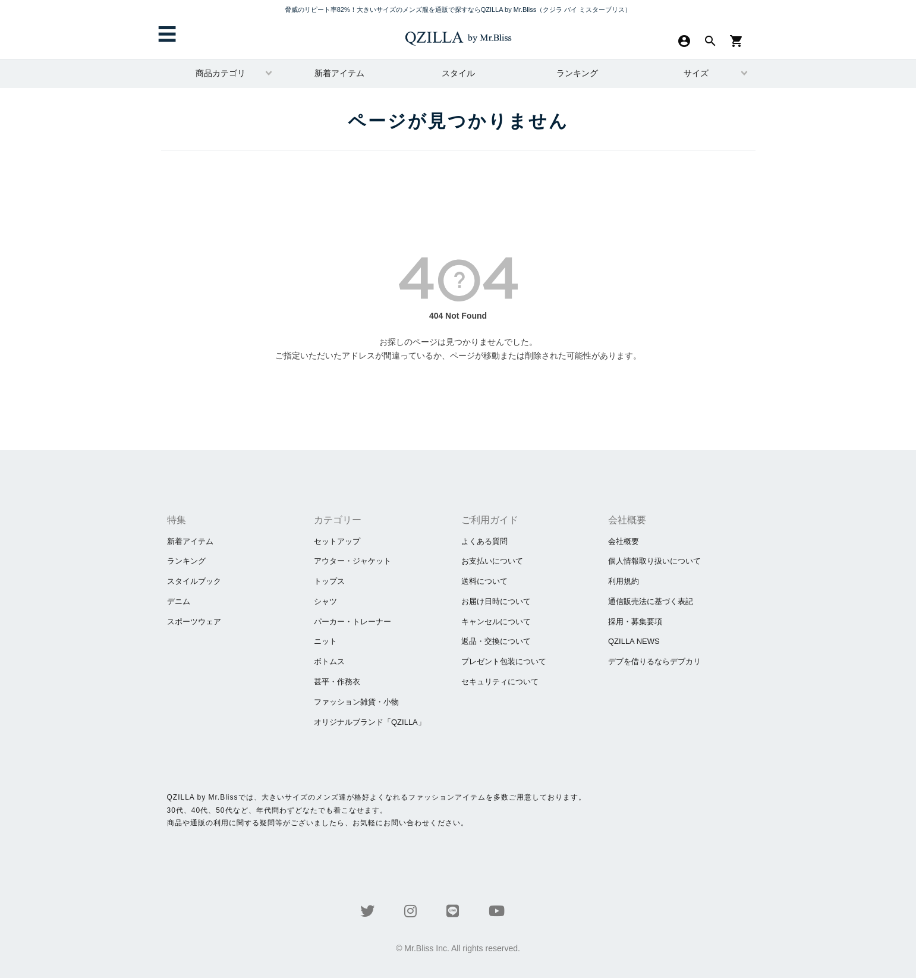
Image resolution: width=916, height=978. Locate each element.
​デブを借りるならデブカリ (654, 661)
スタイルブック (194, 581)
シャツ (325, 601)
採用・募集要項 (635, 621)
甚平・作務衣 (337, 681)
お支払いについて (492, 560)
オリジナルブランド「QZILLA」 (370, 722)
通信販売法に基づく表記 (650, 601)
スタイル (458, 73)
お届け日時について (496, 601)
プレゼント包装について (503, 661)
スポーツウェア (194, 621)
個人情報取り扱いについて (654, 560)
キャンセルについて (496, 621)
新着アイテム (339, 73)
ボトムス (329, 661)
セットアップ (337, 541)
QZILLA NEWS (634, 641)
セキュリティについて (500, 681)
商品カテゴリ (220, 73)
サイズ (696, 73)
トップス (329, 581)
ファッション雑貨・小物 (356, 701)
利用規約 (623, 581)
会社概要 (623, 541)
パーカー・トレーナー (352, 621)
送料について (484, 581)
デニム (178, 601)
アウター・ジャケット (352, 560)
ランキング (577, 73)
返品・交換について (496, 641)
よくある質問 (484, 541)
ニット (325, 641)
